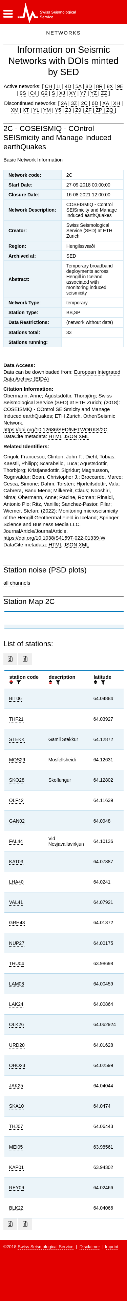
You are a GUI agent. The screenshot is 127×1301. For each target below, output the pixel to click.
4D (68, 86)
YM (47, 110)
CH (49, 86)
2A (64, 103)
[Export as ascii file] (25, 659)
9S (23, 93)
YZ (94, 93)
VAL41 (16, 902)
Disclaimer (90, 1246)
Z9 (78, 110)
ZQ (109, 110)
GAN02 (17, 821)
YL (36, 110)
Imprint (112, 1246)
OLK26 (16, 1024)
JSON (70, 436)
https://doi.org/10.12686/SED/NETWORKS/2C (55, 429)
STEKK (17, 739)
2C (84, 103)
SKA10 (16, 1106)
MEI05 (16, 1147)
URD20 (17, 1045)
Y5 (58, 110)
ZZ (104, 93)
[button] (8, 14)
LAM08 (16, 983)
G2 (44, 93)
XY (72, 93)
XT (26, 110)
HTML (55, 436)
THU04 (16, 963)
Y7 (83, 93)
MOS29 (17, 759)
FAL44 (16, 841)
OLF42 (16, 800)
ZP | (99, 110)
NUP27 (16, 943)
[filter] (18, 682)
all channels (16, 583)
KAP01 (16, 1167)
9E (120, 86)
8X (110, 86)
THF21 (16, 719)
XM (15, 110)
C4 (33, 93)
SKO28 (16, 780)
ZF (88, 110)
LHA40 (16, 882)
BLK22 (16, 1208)
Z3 (68, 110)
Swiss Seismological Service (45, 1246)
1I (58, 86)
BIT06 (15, 698)
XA (106, 103)
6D (95, 103)
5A (79, 86)
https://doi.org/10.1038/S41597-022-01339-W (54, 538)
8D (88, 86)
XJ (62, 93)
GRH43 (17, 922)
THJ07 (16, 1126)
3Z (74, 103)
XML (84, 436)
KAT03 (16, 861)
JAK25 (16, 1085)
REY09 (16, 1187)
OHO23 (17, 1065)
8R (99, 86)
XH (116, 103)
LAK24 (16, 1004)
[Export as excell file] (10, 659)
